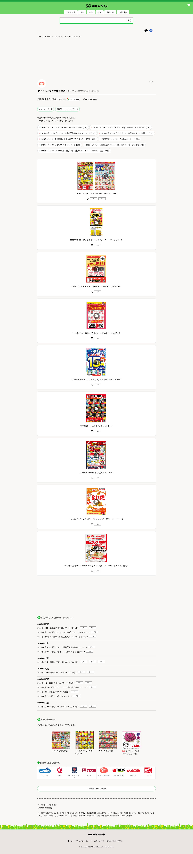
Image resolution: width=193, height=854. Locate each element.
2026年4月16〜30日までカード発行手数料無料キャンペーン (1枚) (68, 133)
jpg (93, 198)
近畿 (99, 12)
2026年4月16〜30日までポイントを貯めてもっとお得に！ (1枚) (127, 133)
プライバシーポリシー (83, 841)
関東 (82, 12)
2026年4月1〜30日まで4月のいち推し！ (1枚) (121, 139)
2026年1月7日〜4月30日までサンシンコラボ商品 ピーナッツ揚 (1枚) (115, 145)
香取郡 (54, 36)
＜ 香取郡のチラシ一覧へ (96, 788)
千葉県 (47, 36)
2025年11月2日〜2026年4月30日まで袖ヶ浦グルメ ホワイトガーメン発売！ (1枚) (75, 151)
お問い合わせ (99, 841)
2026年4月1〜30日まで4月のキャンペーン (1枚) (60, 145)
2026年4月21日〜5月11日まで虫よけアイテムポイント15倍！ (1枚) (68, 139)
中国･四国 (110, 12)
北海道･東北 (70, 12)
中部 (91, 12)
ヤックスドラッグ (45, 109)
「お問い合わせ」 (48, 816)
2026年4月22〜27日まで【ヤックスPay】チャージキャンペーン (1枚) (121, 127)
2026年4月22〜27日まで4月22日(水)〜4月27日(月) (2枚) (64, 127)
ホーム (40, 36)
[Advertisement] (96, 58)
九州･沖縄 (123, 12)
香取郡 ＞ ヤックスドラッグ (67, 109)
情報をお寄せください (115, 841)
